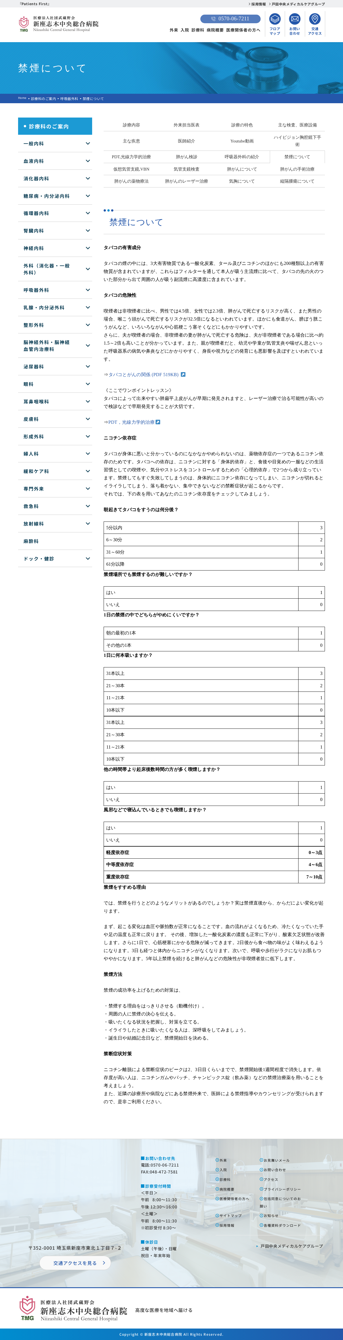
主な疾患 (131, 140)
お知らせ (273, 1223)
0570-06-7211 (230, 19)
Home (23, 98)
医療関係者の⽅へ (237, 1206)
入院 (185, 30)
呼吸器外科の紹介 (242, 156)
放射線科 (34, 523)
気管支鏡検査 (186, 169)
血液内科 (34, 160)
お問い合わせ (277, 1169)
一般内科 (34, 143)
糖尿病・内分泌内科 (47, 195)
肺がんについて (242, 169)
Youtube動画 (242, 140)
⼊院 (224, 1169)
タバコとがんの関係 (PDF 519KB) (144, 374)
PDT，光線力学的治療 (131, 422)
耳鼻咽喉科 (36, 401)
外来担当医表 (186, 124)
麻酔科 (31, 541)
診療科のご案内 (45, 98)
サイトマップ (233, 1223)
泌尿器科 (34, 366)
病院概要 (215, 30)
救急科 (31, 506)
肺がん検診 (186, 156)
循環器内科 (36, 213)
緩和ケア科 (36, 471)
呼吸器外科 (71, 98)
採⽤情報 (229, 1232)
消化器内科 (36, 178)
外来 (174, 30)
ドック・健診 (39, 558)
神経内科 (34, 248)
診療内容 (131, 124)
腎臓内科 (34, 230)
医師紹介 (186, 140)
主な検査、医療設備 (297, 124)
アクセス (273, 1179)
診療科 (197, 30)
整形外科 (34, 324)
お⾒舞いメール (280, 1160)
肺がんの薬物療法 (131, 181)
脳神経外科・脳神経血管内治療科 (47, 345)
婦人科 (31, 453)
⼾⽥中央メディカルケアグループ (292, 1261)
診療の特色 (242, 124)
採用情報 (258, 3)
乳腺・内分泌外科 (44, 307)
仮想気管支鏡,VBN (131, 169)
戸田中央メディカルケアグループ (298, 3)
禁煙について (297, 156)
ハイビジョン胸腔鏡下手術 (297, 141)
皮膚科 (31, 418)
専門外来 (34, 488)
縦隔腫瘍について (297, 181)
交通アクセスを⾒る (75, 1262)
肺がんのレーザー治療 (186, 181)
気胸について (242, 181)
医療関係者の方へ (243, 30)
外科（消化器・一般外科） (47, 269)
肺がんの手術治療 (297, 169)
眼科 (29, 383)
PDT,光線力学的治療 (131, 156)
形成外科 (34, 436)
